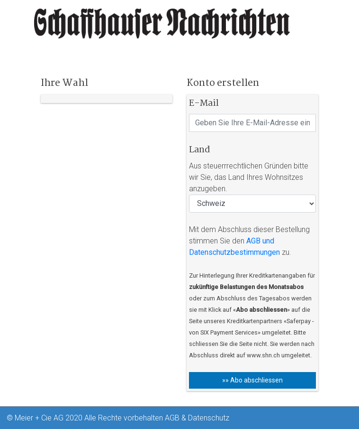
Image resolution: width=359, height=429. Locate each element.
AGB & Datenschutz (197, 417)
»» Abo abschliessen (252, 380)
